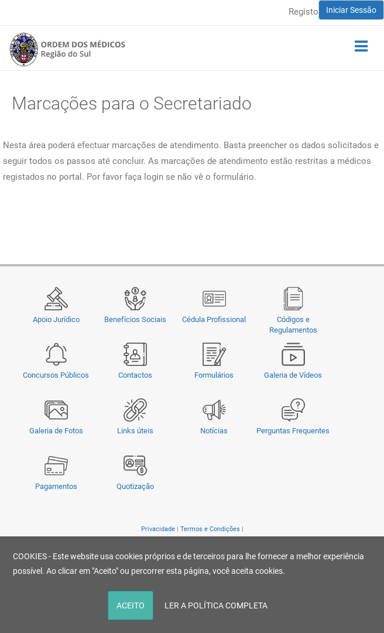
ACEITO (130, 605)
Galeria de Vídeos (293, 375)
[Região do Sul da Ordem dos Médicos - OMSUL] (67, 49)
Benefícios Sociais (135, 319)
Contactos (135, 375)
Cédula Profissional (214, 319)
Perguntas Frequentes (293, 430)
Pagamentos (56, 486)
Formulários (214, 375)
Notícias (214, 430)
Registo (303, 11)
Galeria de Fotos (56, 430)
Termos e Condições (210, 529)
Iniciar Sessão (351, 10)
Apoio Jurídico (56, 319)
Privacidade (158, 529)
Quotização (135, 486)
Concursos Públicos (56, 375)
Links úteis (135, 430)
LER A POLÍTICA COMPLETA (216, 605)
